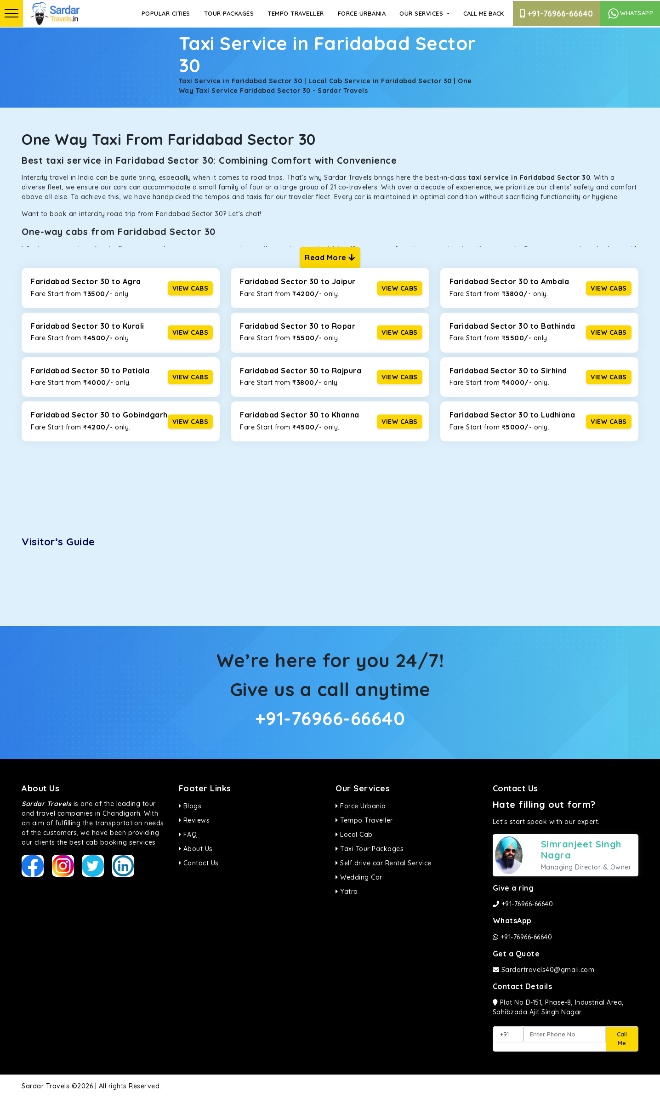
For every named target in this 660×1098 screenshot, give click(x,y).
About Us (196, 849)
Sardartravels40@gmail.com (544, 970)
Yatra (347, 891)
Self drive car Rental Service (384, 863)
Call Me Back (483, 13)
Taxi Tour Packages (370, 849)
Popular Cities (166, 13)
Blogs (190, 806)
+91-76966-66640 (556, 13)
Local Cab (354, 834)
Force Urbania (362, 13)
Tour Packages (229, 13)
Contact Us (199, 863)
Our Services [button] (422, 13)
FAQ (188, 834)
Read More (330, 257)
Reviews (194, 820)
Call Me (622, 1038)
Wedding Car (359, 877)
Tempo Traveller (295, 13)
